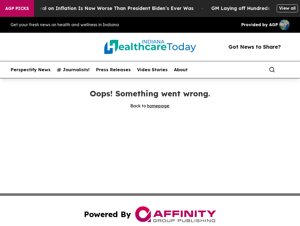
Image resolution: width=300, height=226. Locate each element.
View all (287, 8)
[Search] (272, 70)
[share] (286, 69)
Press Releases (113, 69)
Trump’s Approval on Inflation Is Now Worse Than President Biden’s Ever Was (101, 8)
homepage (158, 105)
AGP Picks (17, 8)
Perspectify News (30, 69)
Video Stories (152, 69)
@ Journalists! (73, 69)
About (181, 69)
